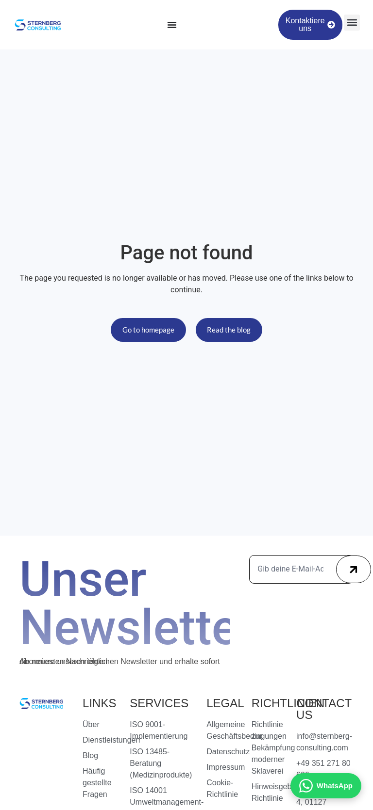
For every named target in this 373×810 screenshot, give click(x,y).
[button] (352, 23)
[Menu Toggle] (172, 25)
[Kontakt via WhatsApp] (325, 785)
